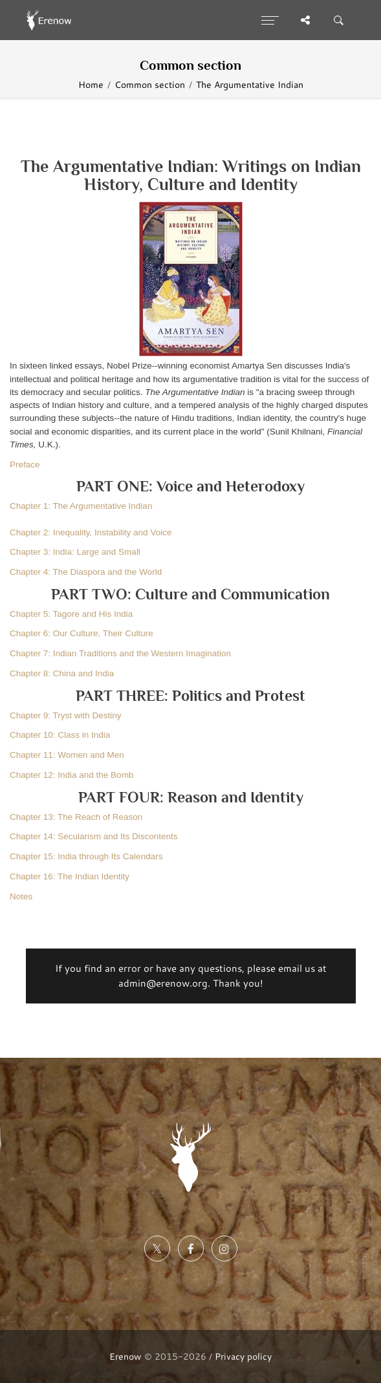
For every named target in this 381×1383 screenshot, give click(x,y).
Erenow (125, 1356)
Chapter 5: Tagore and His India (71, 614)
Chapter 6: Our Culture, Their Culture (81, 633)
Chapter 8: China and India (62, 673)
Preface (25, 464)
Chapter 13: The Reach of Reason (76, 817)
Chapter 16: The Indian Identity (69, 876)
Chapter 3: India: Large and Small (75, 552)
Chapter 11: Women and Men (67, 755)
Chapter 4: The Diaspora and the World (86, 572)
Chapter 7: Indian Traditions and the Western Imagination (120, 653)
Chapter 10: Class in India (60, 735)
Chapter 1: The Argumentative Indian (81, 506)
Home (90, 84)
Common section (149, 84)
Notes (21, 896)
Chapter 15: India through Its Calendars (86, 856)
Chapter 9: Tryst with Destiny (66, 715)
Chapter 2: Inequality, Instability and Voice (90, 532)
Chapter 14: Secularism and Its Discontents (94, 836)
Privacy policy (243, 1356)
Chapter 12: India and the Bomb (71, 775)
